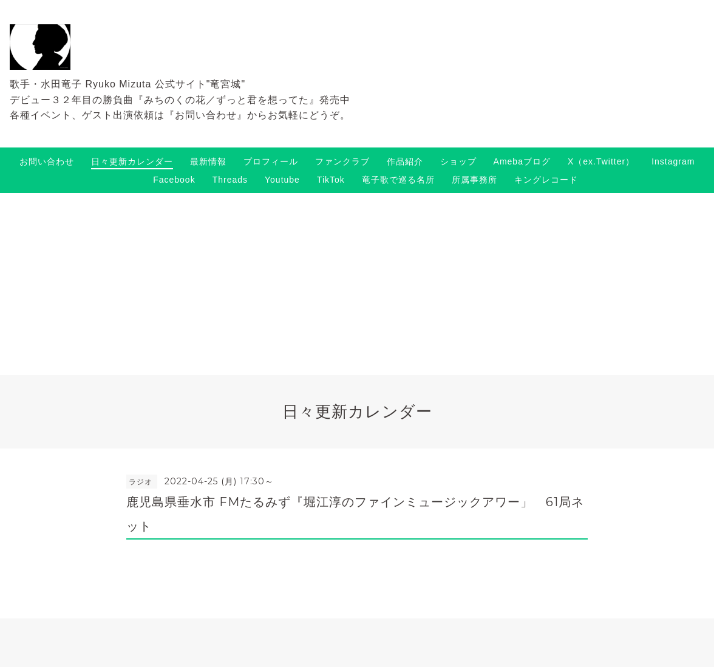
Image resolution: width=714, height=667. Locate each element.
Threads (230, 180)
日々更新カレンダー (132, 161)
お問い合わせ (46, 161)
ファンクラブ (342, 161)
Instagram (673, 161)
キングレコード (546, 180)
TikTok (331, 180)
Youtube (282, 180)
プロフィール (270, 161)
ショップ (458, 161)
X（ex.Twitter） (601, 161)
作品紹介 (405, 161)
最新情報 (208, 161)
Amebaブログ (522, 161)
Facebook (174, 180)
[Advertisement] (357, 284)
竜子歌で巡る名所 (398, 180)
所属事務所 (474, 180)
